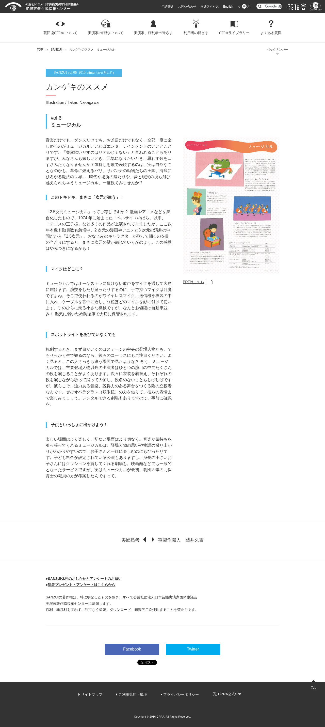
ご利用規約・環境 (133, 694)
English (228, 6)
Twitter (193, 649)
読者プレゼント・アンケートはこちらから (81, 585)
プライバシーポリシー (181, 694)
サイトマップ (91, 694)
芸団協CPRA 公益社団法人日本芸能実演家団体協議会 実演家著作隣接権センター (42, 6)
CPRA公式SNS (227, 693)
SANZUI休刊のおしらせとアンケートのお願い (84, 579)
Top (313, 687)
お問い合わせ (187, 6)
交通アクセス (210, 6)
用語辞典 (167, 6)
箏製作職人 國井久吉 (181, 540)
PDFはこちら (193, 282)
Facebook (132, 649)
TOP (40, 49)
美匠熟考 (130, 540)
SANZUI (56, 49)
